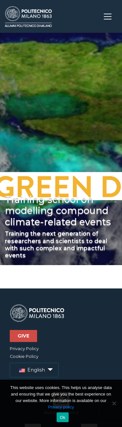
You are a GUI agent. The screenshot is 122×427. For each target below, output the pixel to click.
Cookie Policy (24, 356)
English (32, 370)
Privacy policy (61, 407)
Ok (62, 417)
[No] (114, 403)
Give (23, 336)
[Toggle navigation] (108, 16)
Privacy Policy (24, 348)
